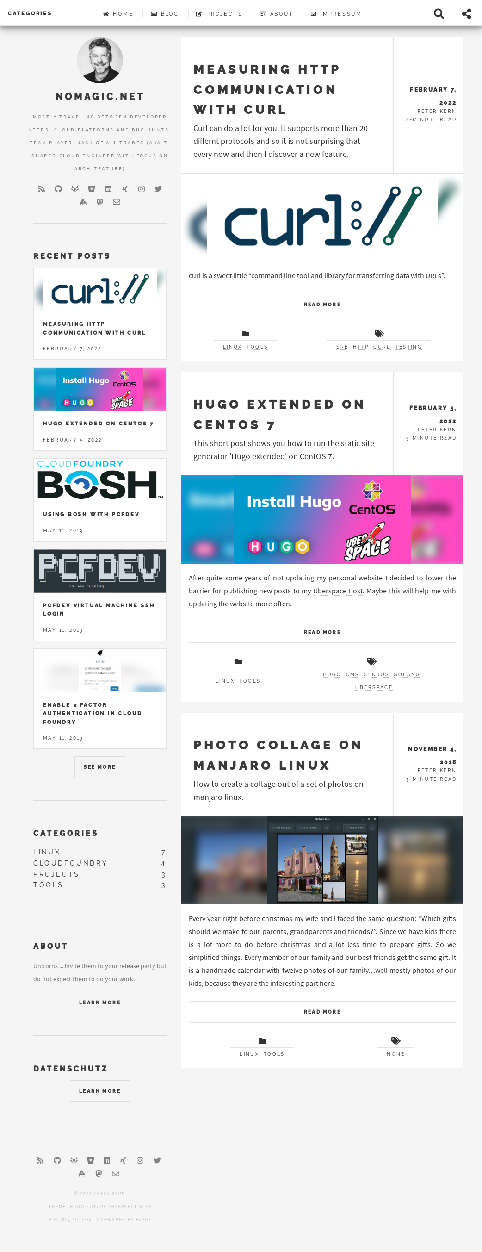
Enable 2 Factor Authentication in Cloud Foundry (92, 713)
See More (100, 767)
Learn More (100, 1002)
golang (407, 674)
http (361, 346)
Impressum (336, 14)
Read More (322, 304)
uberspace (374, 687)
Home (118, 14)
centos (376, 674)
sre (342, 346)
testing (408, 346)
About (277, 14)
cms (352, 674)
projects (56, 874)
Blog (165, 14)
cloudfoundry (70, 863)
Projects (219, 14)
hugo (332, 674)
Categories (30, 13)
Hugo (143, 1219)
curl (195, 275)
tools (257, 346)
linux (232, 346)
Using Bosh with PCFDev (91, 514)
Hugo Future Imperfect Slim (111, 1206)
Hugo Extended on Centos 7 (98, 423)
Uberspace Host (338, 590)
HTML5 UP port (74, 1219)
